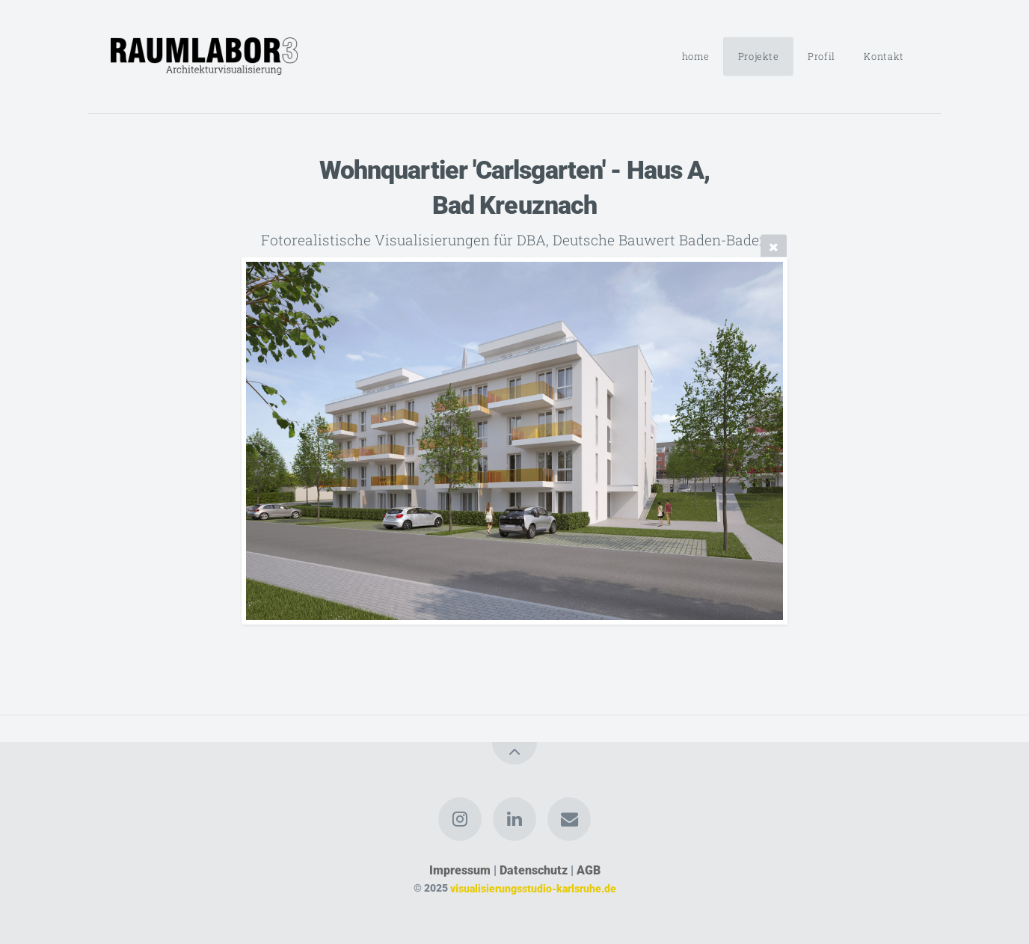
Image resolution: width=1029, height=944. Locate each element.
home (696, 56)
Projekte (758, 56)
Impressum (460, 870)
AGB (588, 870)
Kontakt (883, 56)
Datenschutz (534, 870)
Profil (821, 56)
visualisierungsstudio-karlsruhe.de (533, 888)
